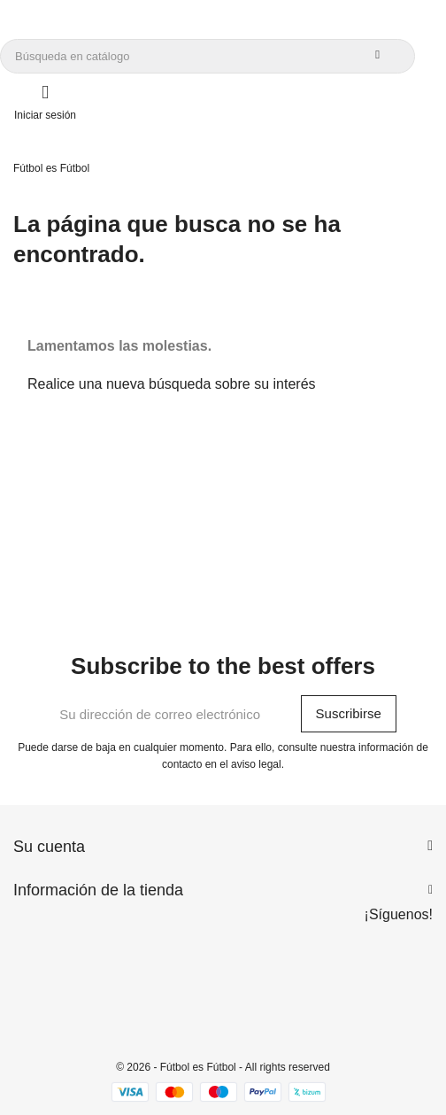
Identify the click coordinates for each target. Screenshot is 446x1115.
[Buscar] (207, 56)
